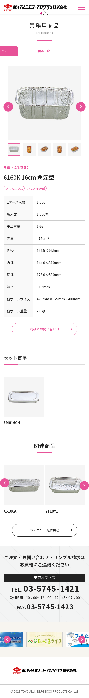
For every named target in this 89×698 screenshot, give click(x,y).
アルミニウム (14, 188)
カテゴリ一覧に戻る (45, 530)
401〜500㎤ (37, 188)
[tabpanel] (44, 103)
